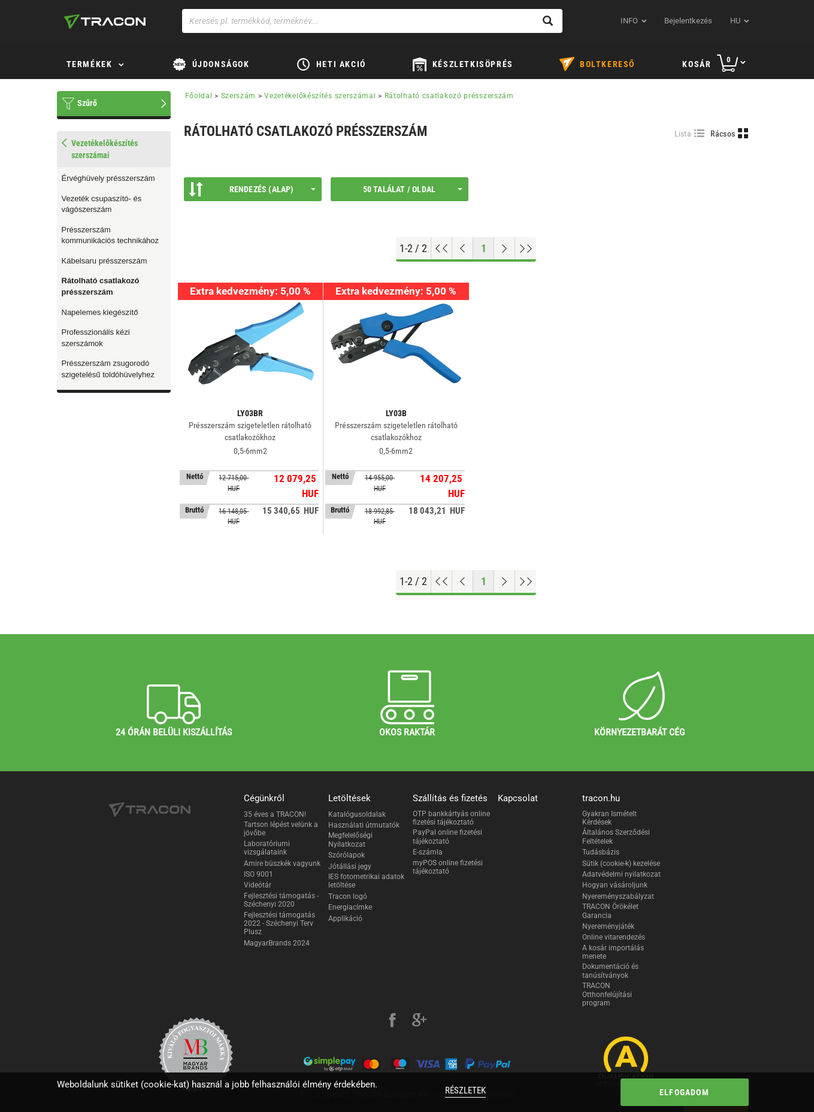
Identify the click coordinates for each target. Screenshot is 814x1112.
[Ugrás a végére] (525, 248)
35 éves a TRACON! (275, 814)
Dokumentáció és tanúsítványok (610, 970)
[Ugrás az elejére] (441, 248)
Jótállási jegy (349, 866)
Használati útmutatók (364, 825)
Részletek (465, 1090)
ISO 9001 (258, 874)
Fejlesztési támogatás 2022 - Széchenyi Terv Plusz (279, 924)
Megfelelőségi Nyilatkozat (350, 839)
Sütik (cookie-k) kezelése (621, 863)
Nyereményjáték (608, 926)
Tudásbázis (600, 852)
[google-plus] (419, 1021)
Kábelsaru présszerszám (104, 260)
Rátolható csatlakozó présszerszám (101, 286)
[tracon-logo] (105, 22)
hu (735, 20)
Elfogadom (684, 1092)
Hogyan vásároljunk (614, 885)
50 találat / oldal (412, 189)
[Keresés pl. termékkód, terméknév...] (372, 21)
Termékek (89, 64)
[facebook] (392, 1021)
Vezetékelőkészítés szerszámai (320, 96)
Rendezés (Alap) (252, 189)
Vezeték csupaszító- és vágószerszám (102, 204)
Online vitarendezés (613, 937)
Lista (683, 133)
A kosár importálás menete (613, 952)
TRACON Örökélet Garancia (610, 910)
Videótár (257, 885)
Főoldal (199, 96)
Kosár (696, 64)
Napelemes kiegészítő (100, 312)
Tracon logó (347, 896)
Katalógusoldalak (357, 814)
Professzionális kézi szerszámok (96, 338)
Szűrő (87, 103)
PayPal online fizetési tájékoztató (447, 836)
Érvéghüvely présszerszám (108, 178)
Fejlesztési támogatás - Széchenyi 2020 (281, 900)
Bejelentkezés (688, 20)
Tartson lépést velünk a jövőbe (281, 828)
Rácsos (722, 133)
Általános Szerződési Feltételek (616, 836)
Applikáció (345, 918)
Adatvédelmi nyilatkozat (621, 874)
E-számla (428, 852)
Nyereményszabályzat (618, 896)
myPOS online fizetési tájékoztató (448, 867)
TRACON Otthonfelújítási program (607, 994)
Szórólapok (346, 855)
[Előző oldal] (462, 248)
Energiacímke (350, 907)
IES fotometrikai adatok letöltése (366, 880)
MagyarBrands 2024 (277, 943)
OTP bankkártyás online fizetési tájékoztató (451, 818)
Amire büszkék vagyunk (282, 863)
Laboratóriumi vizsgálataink (267, 848)
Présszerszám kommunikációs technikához (110, 235)
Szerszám (238, 96)
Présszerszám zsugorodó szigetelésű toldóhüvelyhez (108, 369)
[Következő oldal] (504, 248)
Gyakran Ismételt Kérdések (609, 818)
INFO (629, 20)
